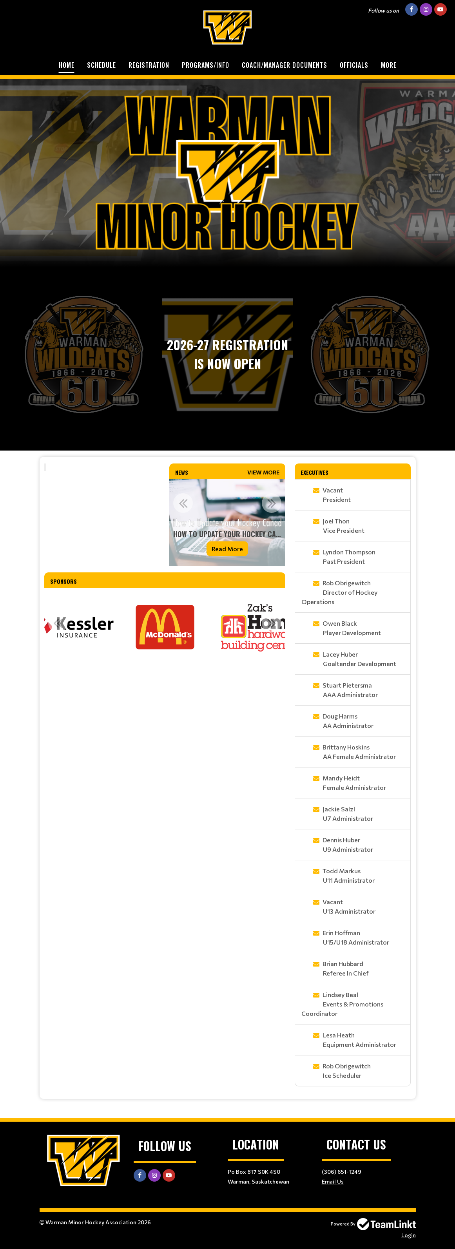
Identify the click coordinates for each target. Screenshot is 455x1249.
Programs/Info (205, 65)
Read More (227, 548)
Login (408, 1235)
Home (66, 65)
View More (263, 472)
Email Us (333, 1181)
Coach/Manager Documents (284, 65)
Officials (354, 65)
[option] (227, 522)
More (389, 65)
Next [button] (271, 503)
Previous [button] (183, 503)
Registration (149, 65)
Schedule (101, 65)
